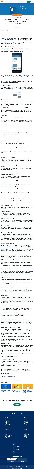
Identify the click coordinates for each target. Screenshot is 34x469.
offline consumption (25, 76)
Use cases (25, 419)
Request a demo (23, 1)
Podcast (6, 433)
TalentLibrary (26, 424)
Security (19, 466)
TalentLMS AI (26, 421)
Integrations (7, 421)
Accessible (17, 449)
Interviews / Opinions (17, 15)
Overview (6, 419)
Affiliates (25, 436)
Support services (26, 434)
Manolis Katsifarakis (18, 23)
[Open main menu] (32, 2)
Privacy (16, 466)
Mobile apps (7, 422)
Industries (25, 420)
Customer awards (26, 433)
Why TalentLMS (7, 424)
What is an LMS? (7, 436)
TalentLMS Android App (8, 376)
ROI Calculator (7, 437)
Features (6, 420)
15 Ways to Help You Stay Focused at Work (5, 391)
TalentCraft (26, 422)
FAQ (13, 466)
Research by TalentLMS (8, 435)
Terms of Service (24, 466)
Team (14, 376)
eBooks (6, 434)
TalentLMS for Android (7, 33)
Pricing (6, 423)
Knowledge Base (9, 466)
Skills (24, 423)
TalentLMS (9, 87)
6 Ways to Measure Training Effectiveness (16, 391)
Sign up (29, 1)
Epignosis (14, 468)
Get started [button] (17, 404)
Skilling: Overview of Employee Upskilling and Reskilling (27, 391)
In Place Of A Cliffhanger (7, 34)
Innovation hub (26, 435)
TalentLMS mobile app (19, 117)
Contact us (25, 437)
